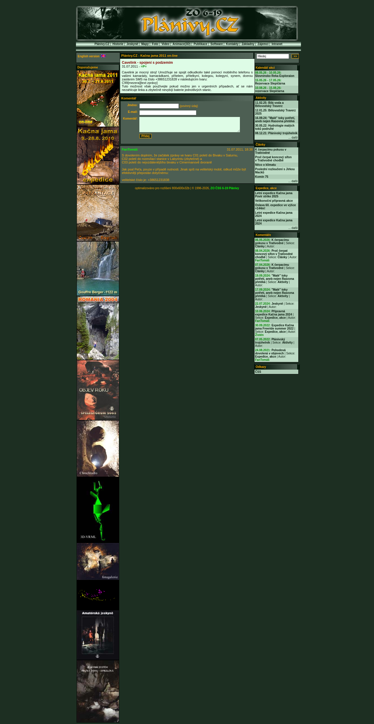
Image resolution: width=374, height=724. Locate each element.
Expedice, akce (266, 188)
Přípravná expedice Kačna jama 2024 (273, 313)
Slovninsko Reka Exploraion (274, 75)
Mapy (145, 44)
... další (293, 137)
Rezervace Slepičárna (270, 83)
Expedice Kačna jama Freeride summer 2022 (274, 327)
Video (165, 44)
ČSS (258, 371)
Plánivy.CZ (102, 44)
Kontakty (232, 44)
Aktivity (261, 97)
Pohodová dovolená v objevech (270, 352)
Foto (155, 44)
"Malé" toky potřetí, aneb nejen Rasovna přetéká (274, 279)
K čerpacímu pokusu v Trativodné (272, 241)
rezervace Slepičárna (269, 91)
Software (216, 44)
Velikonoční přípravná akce (274, 200)
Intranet (277, 44)
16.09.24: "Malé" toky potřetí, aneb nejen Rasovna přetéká (275, 119)
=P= (144, 66)
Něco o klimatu (265, 164)
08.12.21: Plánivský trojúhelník (276, 133)
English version (91, 56)
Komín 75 (261, 176)
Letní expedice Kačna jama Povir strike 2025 (273, 195)
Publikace (200, 44)
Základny (248, 44)
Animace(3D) (182, 44)
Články (260, 144)
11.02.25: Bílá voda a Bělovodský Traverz (269, 104)
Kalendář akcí (265, 67)
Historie (117, 44)
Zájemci (263, 44)
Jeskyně (132, 44)
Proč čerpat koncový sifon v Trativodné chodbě (273, 159)
